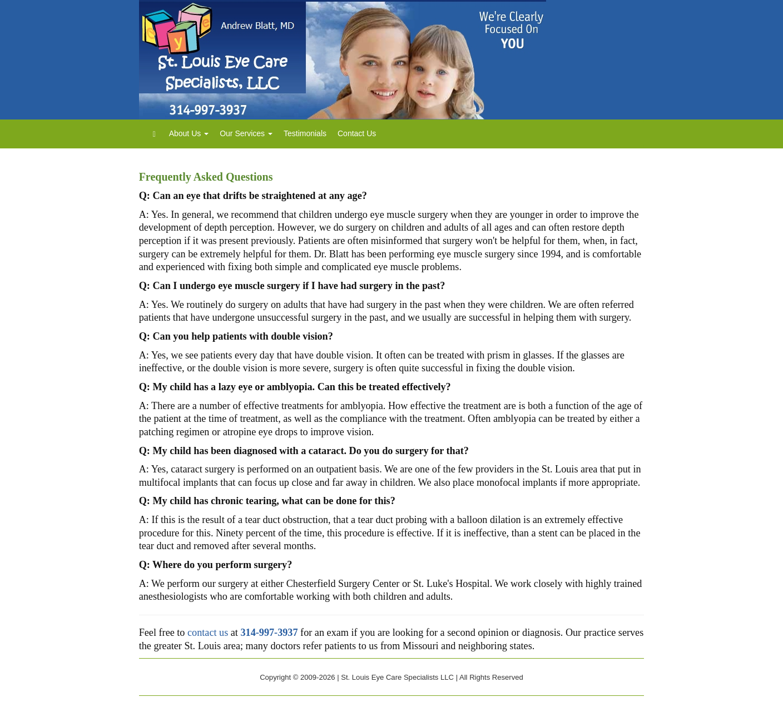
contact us (207, 632)
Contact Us (357, 133)
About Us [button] (189, 133)
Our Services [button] (246, 133)
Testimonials (305, 133)
